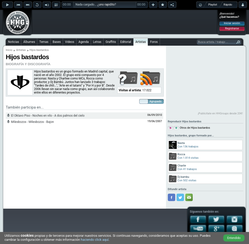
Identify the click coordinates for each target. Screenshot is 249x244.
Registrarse (232, 28)
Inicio (9, 50)
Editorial (125, 42)
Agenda (83, 42)
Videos (69, 42)
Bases (57, 42)
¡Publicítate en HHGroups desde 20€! (220, 113)
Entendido (234, 238)
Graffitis (111, 42)
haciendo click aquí (94, 239)
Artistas (141, 42)
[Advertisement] (125, 22)
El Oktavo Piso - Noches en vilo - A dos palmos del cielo (47, 115)
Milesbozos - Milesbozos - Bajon (32, 122)
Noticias (13, 42)
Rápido (228, 4)
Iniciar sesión (232, 23)
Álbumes (29, 42)
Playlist (212, 4)
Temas (43, 42)
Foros (154, 42)
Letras (97, 42)
